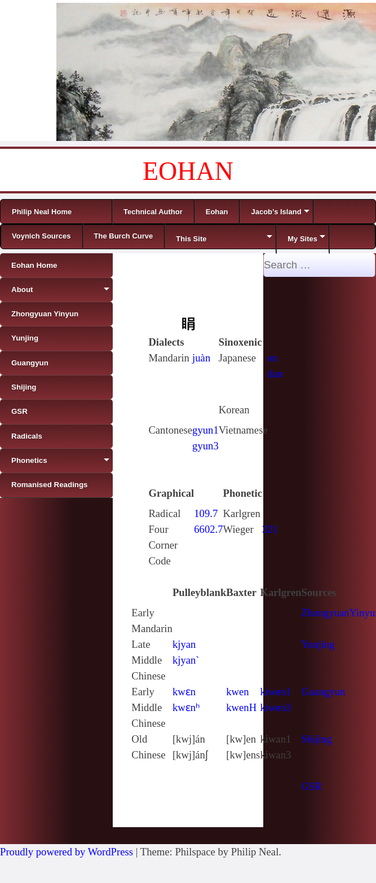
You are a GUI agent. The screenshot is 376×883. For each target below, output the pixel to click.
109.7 (206, 513)
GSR (312, 786)
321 (270, 529)
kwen (237, 691)
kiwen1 (275, 691)
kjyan (184, 644)
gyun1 (205, 430)
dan (275, 373)
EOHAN (188, 171)
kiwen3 (275, 707)
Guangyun (324, 691)
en (273, 358)
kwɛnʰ (186, 707)
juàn (201, 358)
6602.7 (208, 529)
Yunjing (318, 644)
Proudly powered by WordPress (66, 852)
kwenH (241, 707)
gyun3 (205, 446)
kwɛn (184, 691)
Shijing (317, 739)
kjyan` (186, 660)
